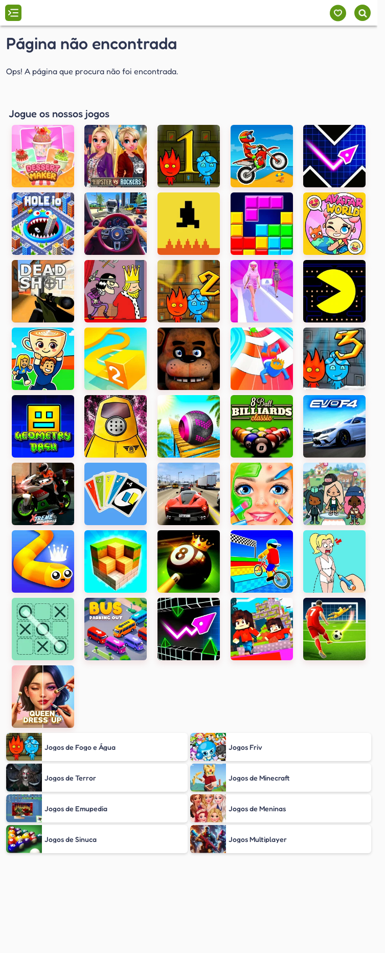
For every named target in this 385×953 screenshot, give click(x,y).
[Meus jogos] (337, 13)
